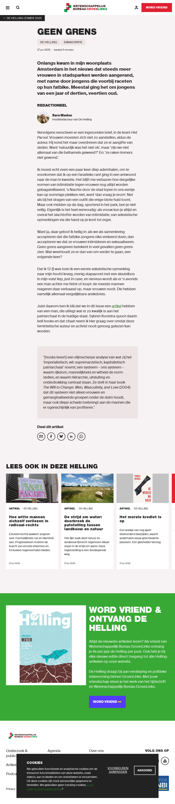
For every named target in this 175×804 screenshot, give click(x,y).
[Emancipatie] (73, 42)
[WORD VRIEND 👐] (107, 702)
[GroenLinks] (87, 7)
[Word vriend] (156, 7)
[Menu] (7, 7)
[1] (22, 18)
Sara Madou (62, 115)
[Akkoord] (145, 770)
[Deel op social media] (41, 437)
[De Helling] (48, 42)
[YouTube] (165, 761)
